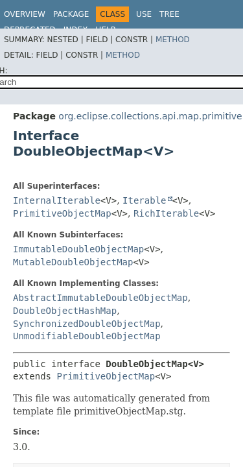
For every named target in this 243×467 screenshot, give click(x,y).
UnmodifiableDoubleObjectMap (87, 336)
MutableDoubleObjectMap (73, 262)
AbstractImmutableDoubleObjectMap (100, 298)
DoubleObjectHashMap (65, 310)
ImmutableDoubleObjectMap (78, 249)
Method (173, 39)
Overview (24, 14)
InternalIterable (56, 200)
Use (144, 14)
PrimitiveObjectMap (62, 213)
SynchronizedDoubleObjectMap (87, 323)
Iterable (144, 200)
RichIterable (166, 213)
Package (71, 14)
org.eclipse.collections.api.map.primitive (150, 116)
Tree (169, 14)
